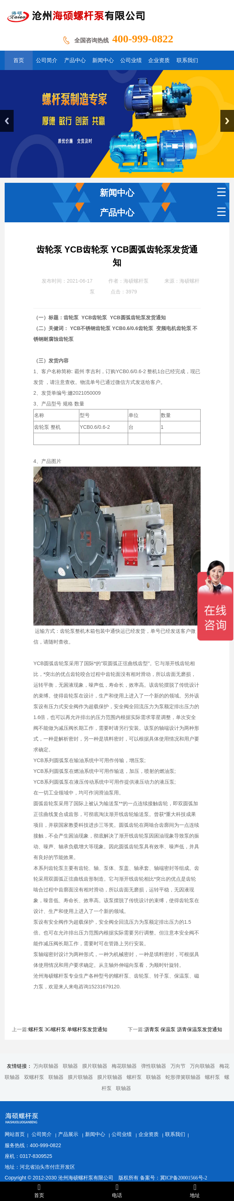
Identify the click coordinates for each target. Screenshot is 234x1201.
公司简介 (80, 1114)
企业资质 (187, 1114)
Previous (7, 121)
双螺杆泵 (34, 1077)
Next (227, 121)
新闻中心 (134, 1114)
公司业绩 (161, 1114)
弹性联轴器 (153, 1066)
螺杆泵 (134, 1077)
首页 (39, 1190)
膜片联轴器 (94, 1066)
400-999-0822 (142, 39)
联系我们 (213, 1114)
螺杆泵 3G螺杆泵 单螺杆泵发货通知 (67, 1029)
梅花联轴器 (124, 1066)
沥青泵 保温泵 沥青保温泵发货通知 (183, 1029)
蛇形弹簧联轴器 (183, 1077)
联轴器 (70, 1066)
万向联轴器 (45, 1066)
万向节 (178, 1066)
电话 (117, 1190)
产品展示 (107, 1114)
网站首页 (53, 1114)
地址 (195, 1190)
